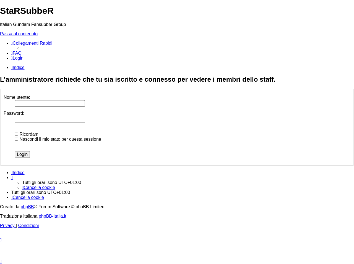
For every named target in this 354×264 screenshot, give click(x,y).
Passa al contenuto (19, 33)
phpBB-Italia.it (52, 216)
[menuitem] (16, 53)
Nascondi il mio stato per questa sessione (58, 139)
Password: (14, 113)
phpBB (27, 206)
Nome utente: (17, 97)
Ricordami (27, 134)
